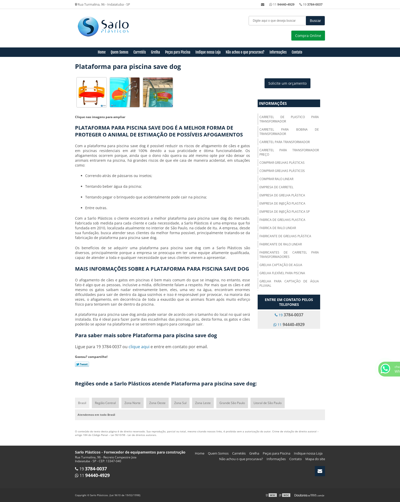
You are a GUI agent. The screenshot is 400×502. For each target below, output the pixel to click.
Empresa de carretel (276, 187)
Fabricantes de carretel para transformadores (289, 254)
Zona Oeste (157, 403)
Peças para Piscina (177, 52)
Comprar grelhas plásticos (282, 171)
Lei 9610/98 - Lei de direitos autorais (133, 435)
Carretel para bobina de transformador (289, 131)
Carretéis (139, 52)
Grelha (155, 52)
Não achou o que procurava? (245, 52)
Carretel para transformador (284, 142)
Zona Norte (132, 403)
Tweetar (82, 364)
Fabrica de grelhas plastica (282, 220)
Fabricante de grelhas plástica (285, 236)
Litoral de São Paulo (268, 403)
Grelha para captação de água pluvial (289, 283)
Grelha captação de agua (280, 265)
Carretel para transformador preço (289, 152)
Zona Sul (180, 403)
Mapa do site (315, 459)
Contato (297, 52)
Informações (278, 52)
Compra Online (308, 35)
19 (310, 4)
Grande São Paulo (232, 403)
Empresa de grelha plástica (282, 195)
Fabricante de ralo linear (280, 244)
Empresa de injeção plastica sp (284, 211)
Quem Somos (119, 52)
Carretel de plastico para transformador (289, 119)
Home (102, 52)
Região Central (105, 403)
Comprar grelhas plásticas (282, 162)
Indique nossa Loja (208, 52)
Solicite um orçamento (287, 83)
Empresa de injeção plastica (282, 203)
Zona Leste (203, 403)
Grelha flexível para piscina (282, 273)
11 (281, 4)
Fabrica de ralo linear (277, 228)
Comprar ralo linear (276, 179)
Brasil (82, 403)
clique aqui (139, 346)
